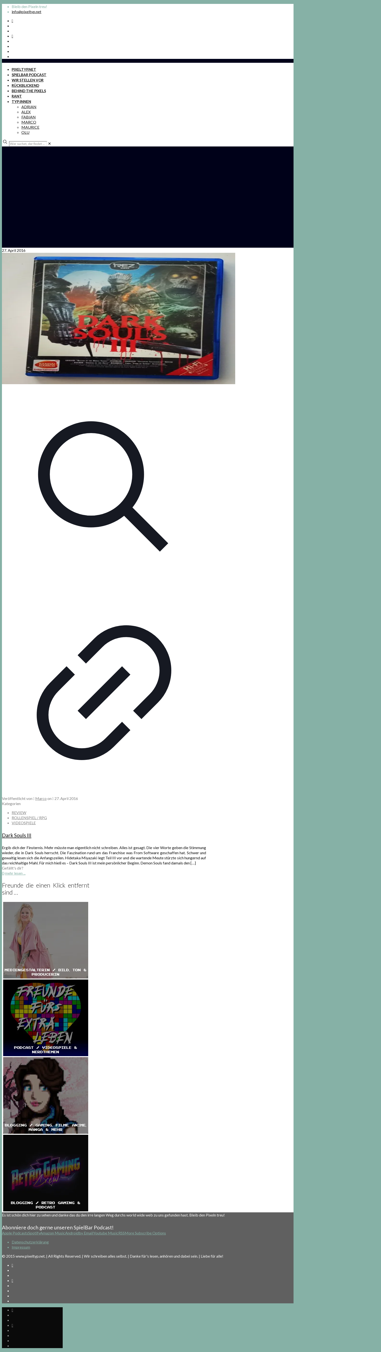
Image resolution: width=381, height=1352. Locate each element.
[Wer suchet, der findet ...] (28, 143)
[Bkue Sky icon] (12, 36)
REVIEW (19, 812)
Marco (41, 798)
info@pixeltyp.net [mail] (26, 11)
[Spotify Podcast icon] (12, 20)
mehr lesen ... (15, 873)
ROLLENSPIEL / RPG (29, 817)
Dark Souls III (16, 835)
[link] (49, 143)
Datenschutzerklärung (30, 1242)
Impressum (21, 1247)
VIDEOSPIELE (24, 822)
